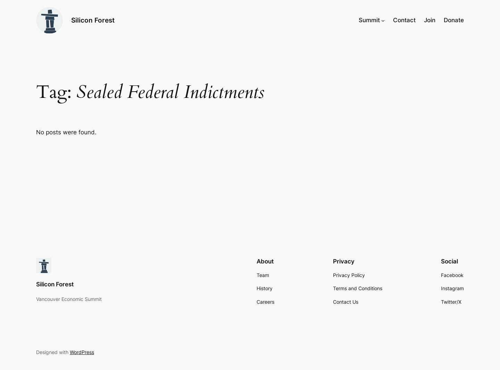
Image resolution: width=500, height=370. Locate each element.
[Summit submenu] (383, 20)
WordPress (82, 352)
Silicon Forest (93, 20)
